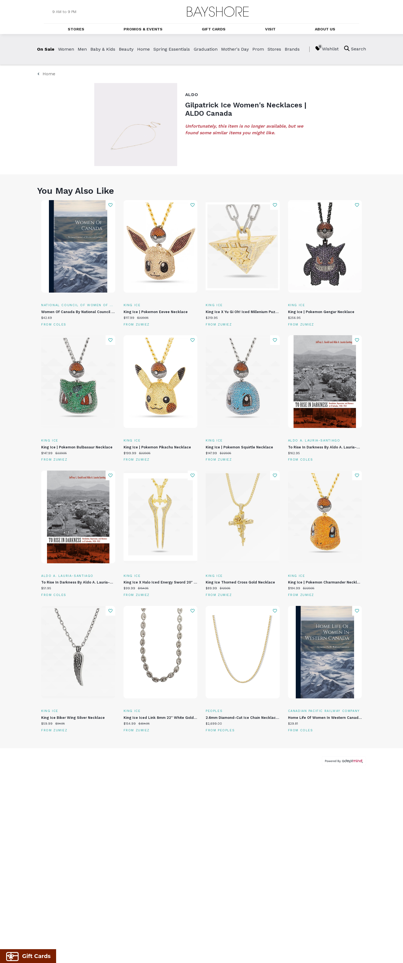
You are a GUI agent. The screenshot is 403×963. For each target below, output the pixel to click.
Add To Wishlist (110, 205)
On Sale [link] (45, 49)
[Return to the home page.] (218, 11)
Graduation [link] (206, 49)
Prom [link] (258, 49)
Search (355, 48)
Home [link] (143, 49)
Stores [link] (274, 49)
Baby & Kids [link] (102, 49)
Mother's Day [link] (235, 49)
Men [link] (82, 49)
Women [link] (66, 49)
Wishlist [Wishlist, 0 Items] (327, 48)
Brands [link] (292, 49)
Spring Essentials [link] (171, 49)
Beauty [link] (126, 49)
